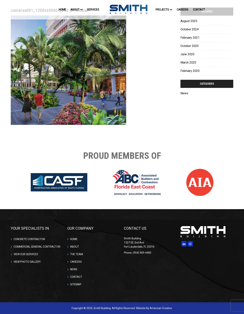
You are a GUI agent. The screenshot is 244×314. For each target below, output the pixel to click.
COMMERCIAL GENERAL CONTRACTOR (37, 246)
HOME (73, 239)
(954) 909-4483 (142, 252)
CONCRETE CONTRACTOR (29, 239)
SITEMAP (75, 284)
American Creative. (161, 308)
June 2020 (187, 54)
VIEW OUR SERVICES (26, 254)
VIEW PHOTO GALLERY (27, 261)
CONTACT (76, 276)
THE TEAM (76, 254)
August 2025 (188, 21)
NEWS (73, 269)
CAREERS (76, 261)
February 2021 (189, 37)
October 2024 (189, 29)
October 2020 (189, 46)
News (184, 93)
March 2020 (188, 62)
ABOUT (74, 246)
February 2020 (189, 71)
